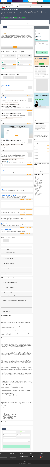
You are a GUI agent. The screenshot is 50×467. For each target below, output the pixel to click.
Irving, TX (45, 72)
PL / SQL (22, 144)
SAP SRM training (37, 178)
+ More (22, 90)
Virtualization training (37, 188)
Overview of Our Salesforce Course (7, 247)
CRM (1, 6)
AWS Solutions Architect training (39, 180)
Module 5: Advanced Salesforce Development (8, 268)
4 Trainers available (20, 64)
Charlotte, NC (43, 76)
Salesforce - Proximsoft (4, 139)
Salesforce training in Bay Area (39, 168)
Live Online (37, 39)
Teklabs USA (43, 127)
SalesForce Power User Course (31, 6)
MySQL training (37, 189)
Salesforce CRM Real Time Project (10, 6)
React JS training (37, 192)
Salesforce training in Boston (38, 169)
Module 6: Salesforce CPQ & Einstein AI (8, 271)
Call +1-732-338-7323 (28, 174)
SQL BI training (37, 197)
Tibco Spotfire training (38, 175)
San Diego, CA (46, 74)
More (43, 6)
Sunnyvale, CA (8, 161)
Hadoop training (37, 190)
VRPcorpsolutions (37, 129)
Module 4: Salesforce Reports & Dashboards (8, 266)
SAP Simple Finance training (38, 182)
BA (13, 90)
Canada (41, 456)
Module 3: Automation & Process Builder (8, 263)
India (41, 457)
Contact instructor (29, 95)
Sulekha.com (1, 5)
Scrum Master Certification (18, 90)
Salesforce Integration (24, 6)
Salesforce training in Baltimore (39, 167)
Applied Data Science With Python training (40, 196)
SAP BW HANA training (38, 185)
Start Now (24, 17)
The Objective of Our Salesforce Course (7, 249)
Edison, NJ (40, 76)
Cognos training (37, 191)
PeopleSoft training (37, 177)
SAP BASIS (9, 118)
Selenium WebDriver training (38, 183)
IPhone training (37, 176)
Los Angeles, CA (37, 72)
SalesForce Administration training (6, 229)
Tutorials (37, 6)
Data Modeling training (38, 187)
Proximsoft (36, 127)
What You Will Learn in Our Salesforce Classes (8, 252)
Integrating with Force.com (5, 170)
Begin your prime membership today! (39, 99)
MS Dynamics (6, 117)
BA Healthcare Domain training (39, 186)
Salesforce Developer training (5, 217)
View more (25, 461)
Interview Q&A (40, 6)
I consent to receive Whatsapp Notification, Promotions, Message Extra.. (41, 47)
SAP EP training (37, 198)
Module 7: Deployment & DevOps (7, 273)
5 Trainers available (4, 58)
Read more (41, 213)
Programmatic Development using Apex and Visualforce (9, 189)
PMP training (36, 184)
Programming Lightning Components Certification (8, 195)
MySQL (19, 144)
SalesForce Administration (18, 6)
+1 (36, 36)
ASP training (36, 199)
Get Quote (6, 17)
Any (30, 83)
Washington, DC (44, 70)
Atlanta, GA (36, 76)
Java (9, 90)
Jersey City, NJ (41, 74)
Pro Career (39, 127)
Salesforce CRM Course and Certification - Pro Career (9, 97)
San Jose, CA (39, 70)
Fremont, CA (41, 72)
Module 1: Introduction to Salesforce (7, 258)
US (41, 455)
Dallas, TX (36, 70)
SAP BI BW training (37, 194)
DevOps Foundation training (38, 193)
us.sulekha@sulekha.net (4, 456)
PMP (11, 90)
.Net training (36, 181)
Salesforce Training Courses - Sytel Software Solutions (9, 112)
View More (18, 47)
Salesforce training (4, 223)
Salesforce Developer (11, 117)
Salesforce (3, 6)
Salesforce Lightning (11, 159)
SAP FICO (6, 90)
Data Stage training (37, 195)
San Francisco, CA (37, 74)
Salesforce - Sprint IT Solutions (5, 85)
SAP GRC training (37, 179)
